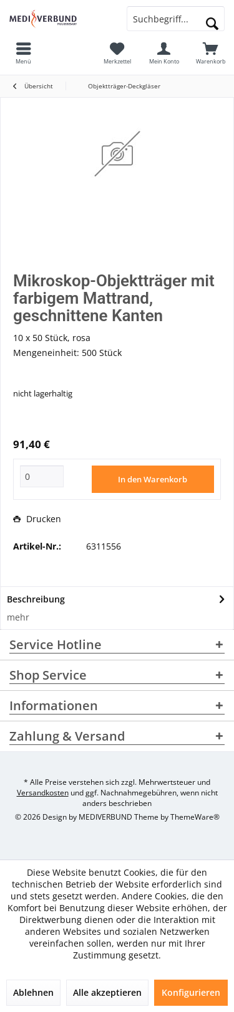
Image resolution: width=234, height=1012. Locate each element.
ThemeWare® (195, 817)
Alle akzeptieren (107, 992)
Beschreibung (36, 599)
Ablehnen (33, 992)
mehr (18, 617)
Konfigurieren (191, 992)
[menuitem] (210, 53)
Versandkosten (43, 792)
